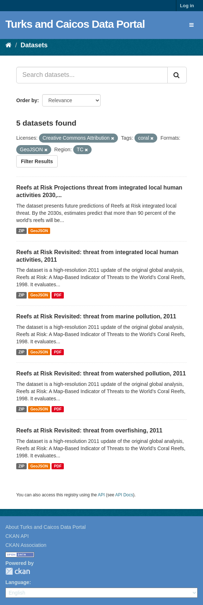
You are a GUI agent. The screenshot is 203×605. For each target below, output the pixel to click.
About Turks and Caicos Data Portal (45, 527)
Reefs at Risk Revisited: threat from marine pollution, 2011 (96, 316)
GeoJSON (39, 230)
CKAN (17, 571)
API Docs (124, 494)
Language (17, 582)
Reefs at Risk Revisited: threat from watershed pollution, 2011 (101, 373)
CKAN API (17, 536)
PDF (58, 295)
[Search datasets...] (92, 75)
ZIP (21, 230)
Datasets (34, 45)
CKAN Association (26, 545)
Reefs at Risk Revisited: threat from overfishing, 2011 (89, 430)
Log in (187, 5)
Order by (26, 100)
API (101, 494)
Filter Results (37, 161)
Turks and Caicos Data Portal (75, 24)
